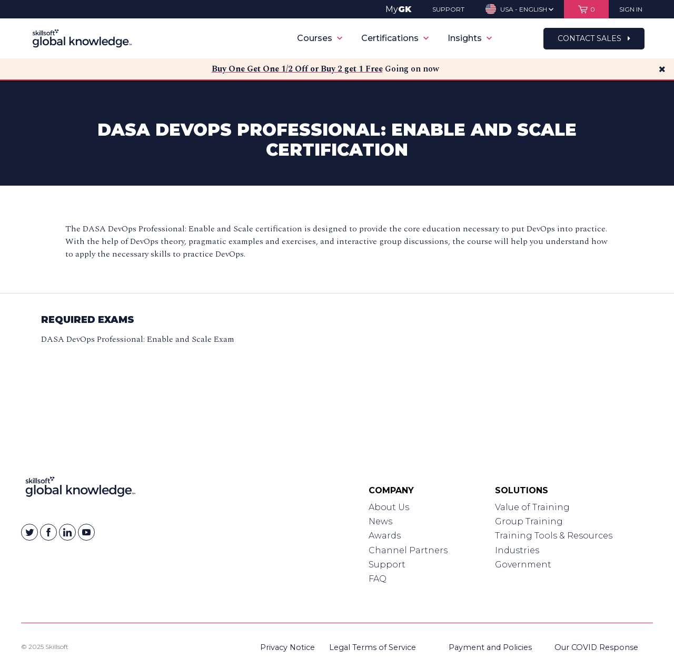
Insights (470, 38)
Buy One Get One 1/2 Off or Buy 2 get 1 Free (297, 69)
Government (523, 565)
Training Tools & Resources (553, 536)
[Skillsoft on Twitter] (29, 532)
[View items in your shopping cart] (586, 9)
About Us (389, 507)
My (398, 9)
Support (387, 565)
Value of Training (532, 507)
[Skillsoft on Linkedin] (67, 532)
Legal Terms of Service (372, 647)
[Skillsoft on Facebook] (48, 532)
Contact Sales (594, 38)
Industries (517, 550)
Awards (385, 536)
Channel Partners (408, 550)
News (380, 521)
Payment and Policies (490, 647)
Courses (319, 38)
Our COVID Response (596, 647)
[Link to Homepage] (80, 489)
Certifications (395, 38)
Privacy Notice (287, 647)
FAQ (377, 579)
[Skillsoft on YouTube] (86, 532)
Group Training (529, 521)
